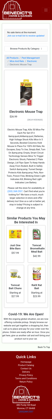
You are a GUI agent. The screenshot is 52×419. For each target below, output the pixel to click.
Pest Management (31, 58)
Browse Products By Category (26, 48)
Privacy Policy (26, 375)
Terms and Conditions (26, 378)
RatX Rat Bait (36, 287)
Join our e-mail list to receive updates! (26, 35)
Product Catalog (26, 365)
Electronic (32, 61)
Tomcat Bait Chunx (15, 287)
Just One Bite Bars (15, 247)
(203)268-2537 (26, 411)
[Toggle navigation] (46, 10)
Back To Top (44, 347)
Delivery (26, 372)
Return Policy (26, 381)
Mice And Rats (17, 61)
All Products (12, 58)
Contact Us (26, 368)
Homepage (26, 362)
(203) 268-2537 (14, 191)
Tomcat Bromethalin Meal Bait (37, 248)
